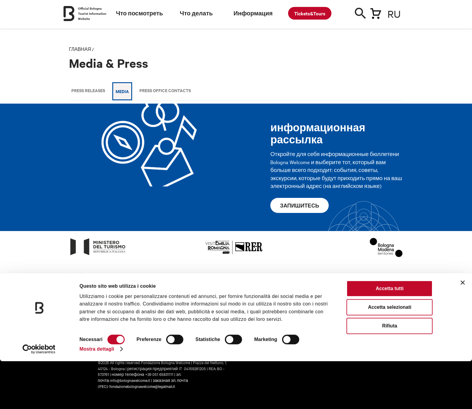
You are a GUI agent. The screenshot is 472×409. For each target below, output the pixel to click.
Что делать (196, 13)
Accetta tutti (389, 336)
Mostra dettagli (96, 396)
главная (80, 49)
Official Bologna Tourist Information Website (92, 13)
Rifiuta (389, 373)
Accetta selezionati (389, 354)
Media (122, 91)
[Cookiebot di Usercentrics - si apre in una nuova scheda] (39, 397)
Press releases (88, 90)
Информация (253, 13)
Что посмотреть (139, 13)
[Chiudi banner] (463, 330)
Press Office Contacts (165, 90)
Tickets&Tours (309, 13)
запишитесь (299, 205)
